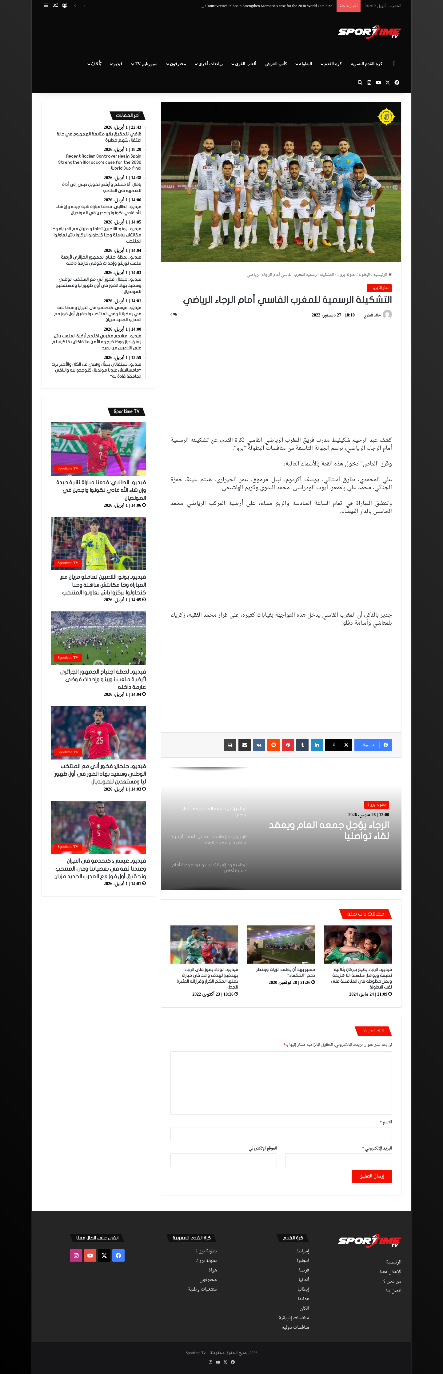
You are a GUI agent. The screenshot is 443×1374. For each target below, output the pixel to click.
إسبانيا (303, 1251)
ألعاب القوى (245, 64)
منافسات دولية (295, 1328)
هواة (213, 1271)
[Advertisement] (160, 32)
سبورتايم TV (146, 64)
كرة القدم (333, 64)
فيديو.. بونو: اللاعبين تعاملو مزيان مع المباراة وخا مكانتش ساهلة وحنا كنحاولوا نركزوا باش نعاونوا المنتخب (103, 584)
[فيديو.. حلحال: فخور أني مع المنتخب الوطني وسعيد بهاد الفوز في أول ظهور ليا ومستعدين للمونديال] (98, 733)
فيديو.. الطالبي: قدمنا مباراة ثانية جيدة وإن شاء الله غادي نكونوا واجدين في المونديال (101, 490)
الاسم (386, 1122)
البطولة (305, 64)
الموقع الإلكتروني (263, 1148)
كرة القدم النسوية (366, 64)
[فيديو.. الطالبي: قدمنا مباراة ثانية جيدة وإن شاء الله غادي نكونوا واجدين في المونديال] (98, 449)
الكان (304, 1309)
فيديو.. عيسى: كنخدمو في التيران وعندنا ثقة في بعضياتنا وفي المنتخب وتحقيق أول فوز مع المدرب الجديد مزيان (100, 868)
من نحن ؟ (392, 1282)
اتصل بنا (393, 1291)
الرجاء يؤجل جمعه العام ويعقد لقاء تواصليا (329, 830)
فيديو (118, 64)
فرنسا (304, 1271)
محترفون (178, 64)
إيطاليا (303, 1290)
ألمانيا (304, 1280)
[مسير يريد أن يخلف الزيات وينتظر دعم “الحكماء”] (281, 944)
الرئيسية (382, 275)
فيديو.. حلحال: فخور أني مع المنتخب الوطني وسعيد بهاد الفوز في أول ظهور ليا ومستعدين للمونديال (100, 774)
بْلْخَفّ (96, 64)
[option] (281, 828)
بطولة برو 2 (206, 1261)
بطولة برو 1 (346, 275)
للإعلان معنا (390, 1272)
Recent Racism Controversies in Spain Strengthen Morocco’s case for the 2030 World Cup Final (256, 6)
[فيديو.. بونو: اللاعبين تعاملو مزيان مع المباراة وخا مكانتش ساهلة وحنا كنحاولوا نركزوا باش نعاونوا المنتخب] (98, 543)
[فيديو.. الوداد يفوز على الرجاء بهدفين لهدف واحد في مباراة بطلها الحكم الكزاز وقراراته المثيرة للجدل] (204, 944)
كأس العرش (276, 64)
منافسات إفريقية (294, 1318)
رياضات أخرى (210, 64)
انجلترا (303, 1261)
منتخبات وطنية (202, 1290)
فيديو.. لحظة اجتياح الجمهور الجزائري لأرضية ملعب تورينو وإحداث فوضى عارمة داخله (102, 679)
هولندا (303, 1299)
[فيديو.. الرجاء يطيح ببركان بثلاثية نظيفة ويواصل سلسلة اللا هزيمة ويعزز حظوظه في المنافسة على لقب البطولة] (358, 944)
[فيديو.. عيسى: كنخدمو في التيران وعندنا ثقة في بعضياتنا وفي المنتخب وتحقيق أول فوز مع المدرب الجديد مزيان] (98, 827)
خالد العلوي (372, 315)
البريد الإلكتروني (377, 1148)
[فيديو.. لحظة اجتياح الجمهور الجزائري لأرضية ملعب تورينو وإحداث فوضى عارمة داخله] (98, 638)
